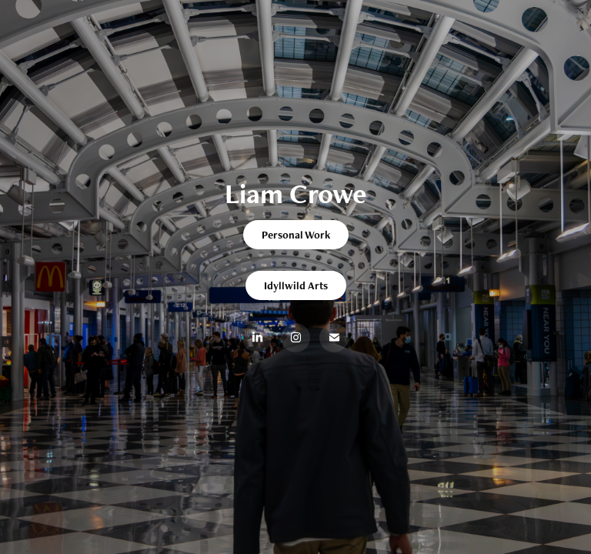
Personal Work (296, 235)
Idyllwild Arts (296, 285)
